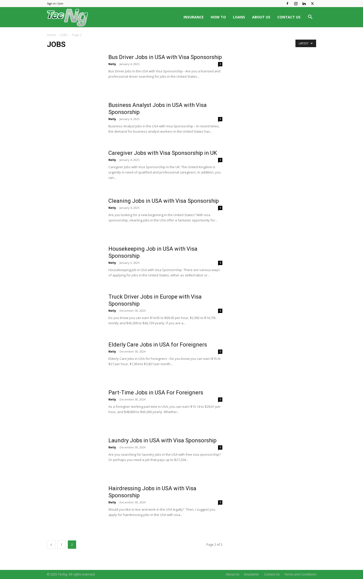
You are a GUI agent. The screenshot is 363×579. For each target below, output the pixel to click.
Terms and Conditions (300, 574)
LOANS (239, 17)
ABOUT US (261, 17)
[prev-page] (51, 544)
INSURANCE (194, 17)
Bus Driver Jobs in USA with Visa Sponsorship (165, 57)
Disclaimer (251, 574)
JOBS (63, 35)
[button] (310, 17)
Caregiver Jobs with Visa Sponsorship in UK (162, 153)
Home (51, 35)
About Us (232, 574)
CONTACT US (288, 17)
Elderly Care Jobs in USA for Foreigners (157, 344)
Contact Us (272, 574)
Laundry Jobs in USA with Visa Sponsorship (162, 440)
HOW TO (218, 17)
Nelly (112, 64)
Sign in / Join (55, 3)
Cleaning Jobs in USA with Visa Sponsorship (163, 201)
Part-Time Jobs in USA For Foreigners (155, 392)
